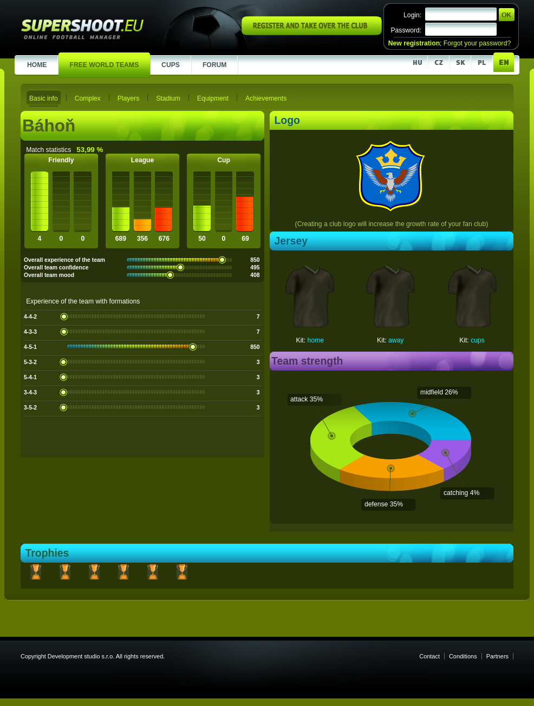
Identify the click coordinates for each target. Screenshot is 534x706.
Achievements (265, 98)
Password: (405, 30)
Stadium (168, 98)
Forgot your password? (477, 43)
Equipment (213, 98)
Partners (497, 656)
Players (129, 98)
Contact (429, 656)
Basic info (43, 98)
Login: (412, 15)
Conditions (463, 656)
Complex (88, 98)
